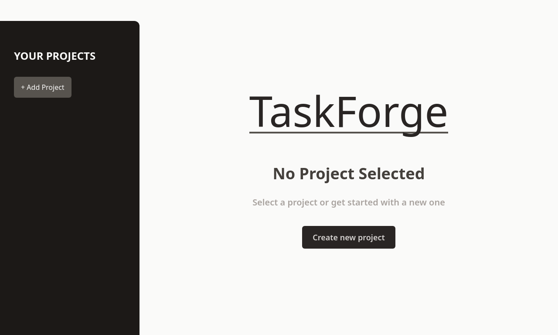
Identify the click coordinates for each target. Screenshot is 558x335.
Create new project (349, 237)
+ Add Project (43, 87)
